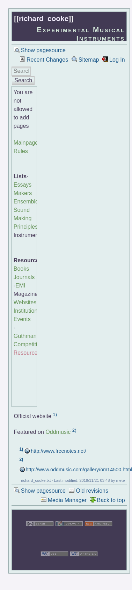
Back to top (111, 500)
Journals (24, 277)
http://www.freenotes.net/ (58, 451)
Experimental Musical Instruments (81, 34)
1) (55, 414)
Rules (21, 151)
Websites (25, 302)
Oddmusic (58, 432)
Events (22, 319)
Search (23, 80)
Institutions (27, 311)
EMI (20, 286)
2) (74, 430)
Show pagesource (43, 50)
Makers (23, 193)
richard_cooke (43, 18)
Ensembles (27, 201)
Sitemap (89, 60)
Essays (23, 185)
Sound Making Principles (26, 218)
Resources (27, 353)
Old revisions (92, 491)
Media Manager (67, 500)
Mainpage (26, 143)
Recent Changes (47, 60)
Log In (117, 60)
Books (21, 269)
